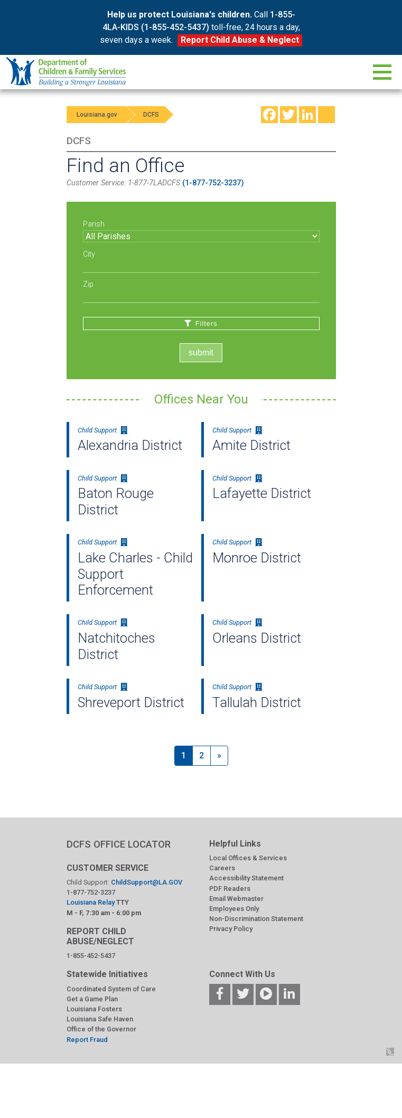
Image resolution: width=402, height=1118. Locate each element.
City (89, 254)
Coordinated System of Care (111, 989)
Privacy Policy (231, 929)
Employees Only (234, 909)
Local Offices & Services (248, 858)
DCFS (152, 114)
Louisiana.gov (97, 114)
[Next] (219, 756)
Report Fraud (87, 1040)
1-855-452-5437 (91, 956)
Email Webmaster (236, 899)
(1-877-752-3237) (213, 182)
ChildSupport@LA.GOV (146, 882)
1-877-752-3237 (91, 892)
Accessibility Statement (246, 878)
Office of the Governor (101, 1029)
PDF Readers (229, 888)
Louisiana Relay (91, 902)
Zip (88, 284)
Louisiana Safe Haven (100, 1019)
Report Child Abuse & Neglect (240, 40)
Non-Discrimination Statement (256, 919)
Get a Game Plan (92, 999)
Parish (94, 224)
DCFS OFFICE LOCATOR (119, 844)
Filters (200, 323)
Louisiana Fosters (94, 1009)
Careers (222, 868)
